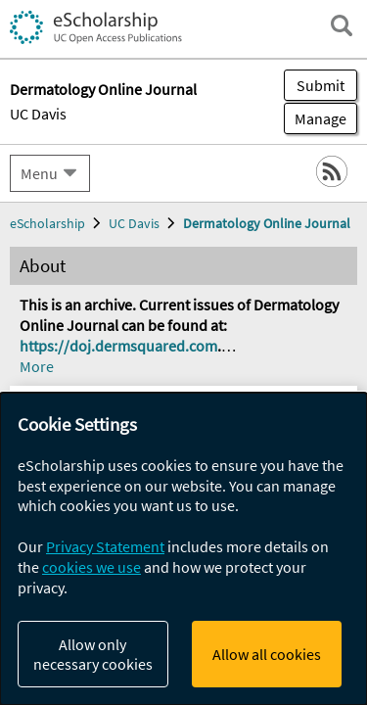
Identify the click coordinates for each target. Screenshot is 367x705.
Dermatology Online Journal (266, 223)
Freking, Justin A (185, 641)
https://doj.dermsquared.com (118, 345)
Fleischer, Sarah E (197, 661)
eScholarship (47, 223)
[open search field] (341, 25)
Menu (39, 173)
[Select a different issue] (278, 456)
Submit (320, 85)
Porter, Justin (85, 661)
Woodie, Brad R (70, 641)
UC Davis (38, 113)
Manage (315, 118)
